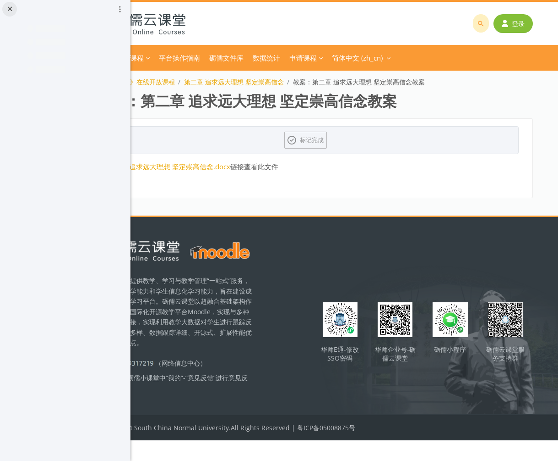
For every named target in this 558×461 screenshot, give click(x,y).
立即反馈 (213, 410)
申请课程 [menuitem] (376, 57)
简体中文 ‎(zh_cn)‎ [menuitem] (430, 57)
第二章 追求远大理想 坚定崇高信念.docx (241, 166)
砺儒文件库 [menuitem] (299, 57)
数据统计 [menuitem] (339, 57)
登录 (516, 23)
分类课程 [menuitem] (203, 57)
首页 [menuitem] (173, 57)
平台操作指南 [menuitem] (252, 57)
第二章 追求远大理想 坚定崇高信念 (307, 82)
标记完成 (350, 140)
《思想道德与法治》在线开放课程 (200, 82)
